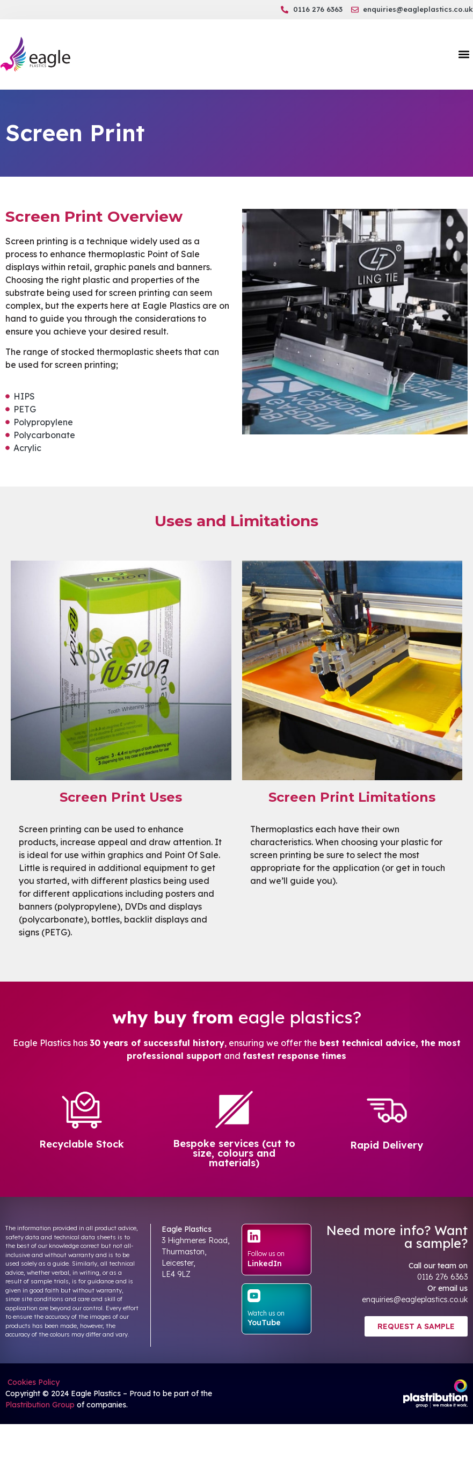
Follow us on (266, 1254)
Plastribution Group (40, 1405)
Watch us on (266, 1313)
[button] (464, 54)
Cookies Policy (32, 1382)
